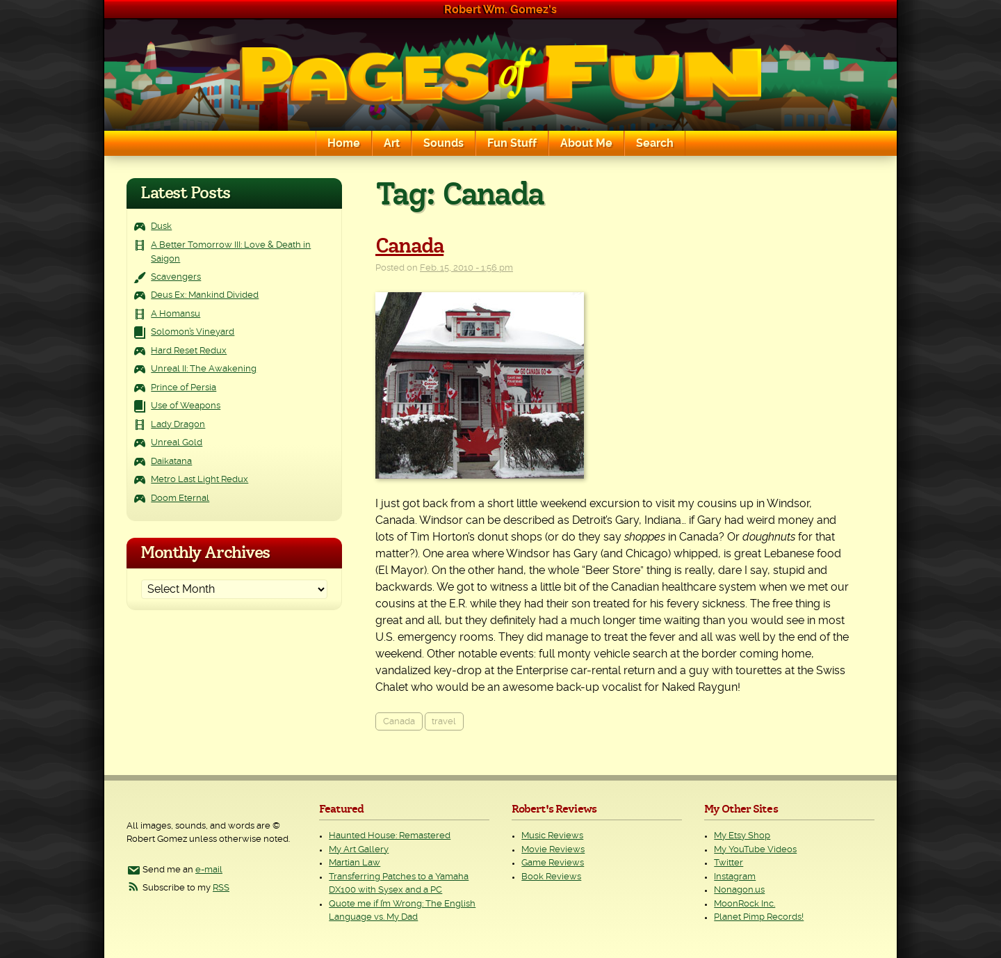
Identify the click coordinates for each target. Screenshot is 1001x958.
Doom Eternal (180, 498)
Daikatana (171, 461)
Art (392, 143)
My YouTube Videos (755, 849)
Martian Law (354, 863)
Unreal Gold (176, 442)
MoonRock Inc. (744, 904)
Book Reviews (551, 876)
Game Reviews (552, 863)
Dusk (161, 226)
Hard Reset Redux (189, 351)
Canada (409, 246)
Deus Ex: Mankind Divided (205, 295)
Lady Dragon (178, 424)
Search (655, 143)
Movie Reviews (553, 849)
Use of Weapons (185, 405)
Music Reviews (552, 835)
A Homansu (175, 314)
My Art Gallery (359, 849)
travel (444, 721)
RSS (221, 888)
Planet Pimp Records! (759, 917)
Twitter (728, 863)
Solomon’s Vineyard (192, 332)
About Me (586, 143)
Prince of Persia (183, 387)
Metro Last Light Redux (199, 479)
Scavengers (176, 277)
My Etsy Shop (742, 835)
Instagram (735, 876)
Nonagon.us (739, 890)
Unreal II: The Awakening (204, 369)
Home (343, 143)
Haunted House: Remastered (389, 835)
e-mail (208, 870)
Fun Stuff (512, 143)
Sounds (443, 143)
